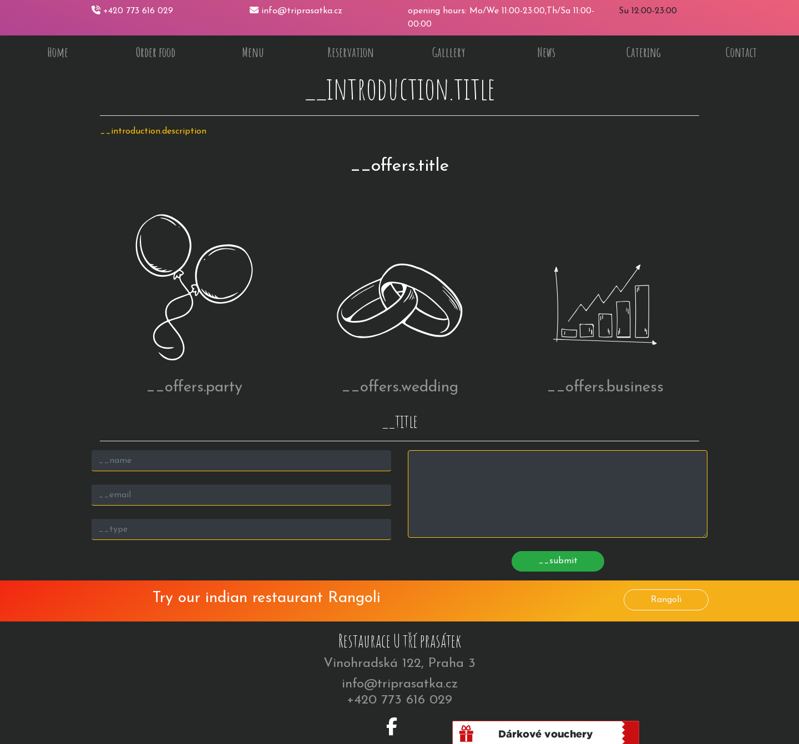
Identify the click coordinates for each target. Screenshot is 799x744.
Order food (155, 52)
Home (57, 52)
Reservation (350, 52)
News (546, 52)
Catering (643, 52)
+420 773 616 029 (132, 11)
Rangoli (666, 599)
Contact (741, 52)
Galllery (448, 52)
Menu (253, 52)
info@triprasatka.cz (301, 11)
